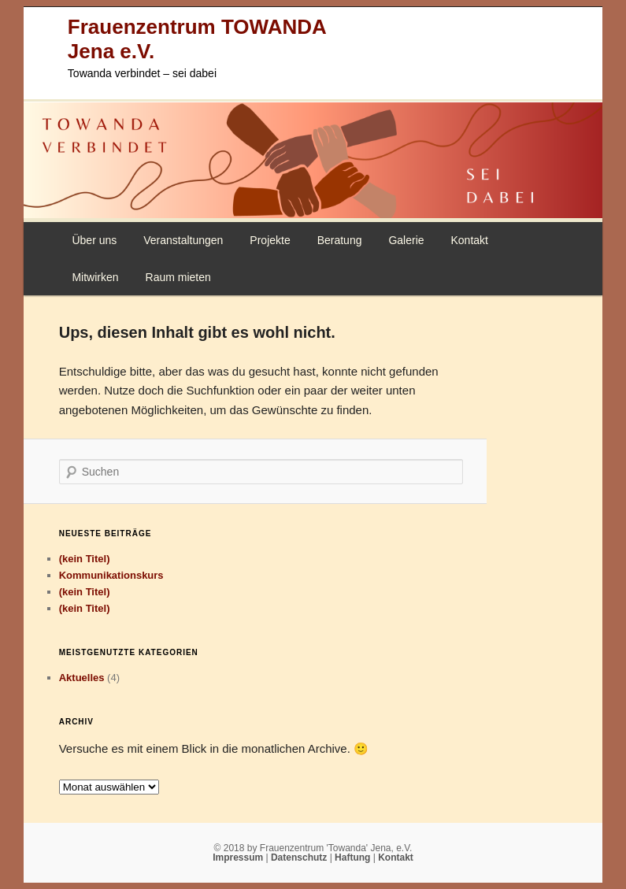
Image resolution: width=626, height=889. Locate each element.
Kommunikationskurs (111, 575)
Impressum (239, 857)
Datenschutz (300, 857)
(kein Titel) (84, 559)
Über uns (94, 240)
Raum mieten (178, 277)
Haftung (354, 857)
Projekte (270, 240)
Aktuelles (82, 677)
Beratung (339, 240)
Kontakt (468, 240)
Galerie (406, 240)
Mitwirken (95, 277)
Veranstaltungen (183, 240)
